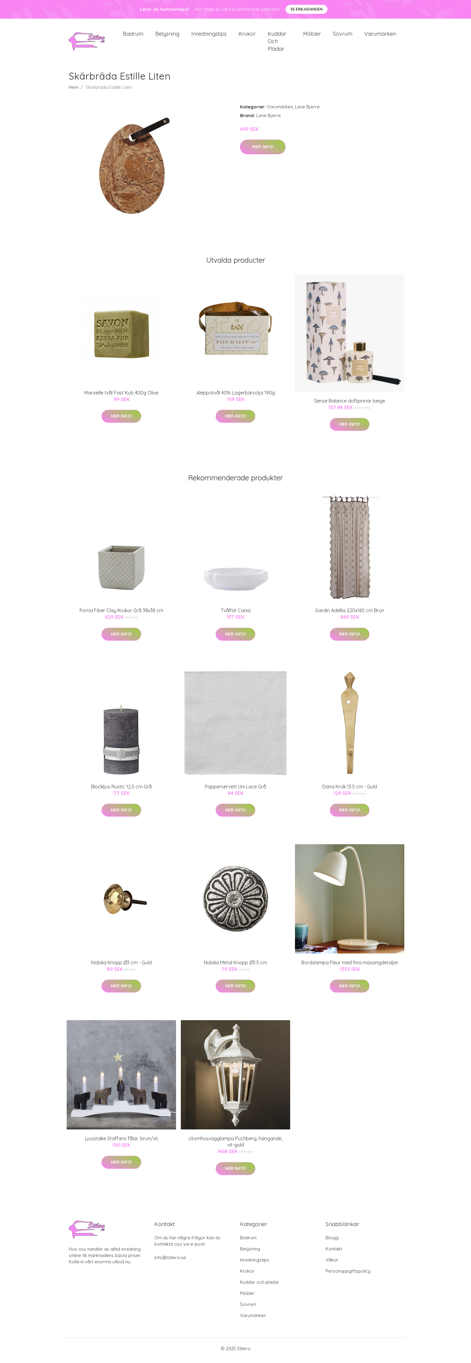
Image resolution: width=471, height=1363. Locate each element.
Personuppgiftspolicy (348, 1275)
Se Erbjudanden (306, 9)
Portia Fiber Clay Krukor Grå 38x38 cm (121, 615)
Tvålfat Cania (236, 615)
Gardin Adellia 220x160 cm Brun (349, 615)
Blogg (332, 1242)
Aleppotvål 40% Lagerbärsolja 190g (235, 397)
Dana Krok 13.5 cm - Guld (349, 791)
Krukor (247, 35)
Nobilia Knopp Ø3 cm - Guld (121, 967)
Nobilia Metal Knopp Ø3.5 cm (235, 967)
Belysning (167, 35)
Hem (73, 91)
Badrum (133, 35)
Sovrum (342, 35)
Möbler (312, 35)
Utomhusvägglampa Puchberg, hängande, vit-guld (235, 1146)
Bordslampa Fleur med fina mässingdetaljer (349, 967)
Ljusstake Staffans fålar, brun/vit (121, 1143)
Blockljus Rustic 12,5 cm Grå (121, 791)
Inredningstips (208, 35)
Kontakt (334, 1253)
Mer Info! (262, 151)
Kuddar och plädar (277, 43)
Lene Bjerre (307, 111)
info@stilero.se (170, 1262)
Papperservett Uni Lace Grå (235, 791)
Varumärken (380, 35)
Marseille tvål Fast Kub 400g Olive (121, 397)
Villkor (332, 1264)
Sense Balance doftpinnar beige (349, 405)
